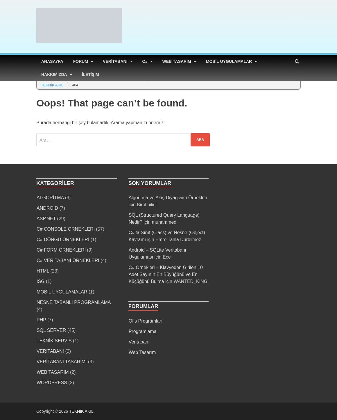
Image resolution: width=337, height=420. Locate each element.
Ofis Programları (145, 320)
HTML (43, 270)
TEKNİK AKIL (81, 411)
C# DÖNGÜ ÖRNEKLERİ (63, 239)
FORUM (80, 61)
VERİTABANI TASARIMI (62, 361)
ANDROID (47, 208)
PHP (41, 319)
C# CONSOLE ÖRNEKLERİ (66, 229)
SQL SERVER (51, 330)
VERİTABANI (115, 61)
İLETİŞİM (90, 74)
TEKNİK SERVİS (54, 340)
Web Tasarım (142, 352)
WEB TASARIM (176, 61)
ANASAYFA (52, 61)
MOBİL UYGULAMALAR (229, 61)
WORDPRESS (52, 382)
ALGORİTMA (50, 197)
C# (145, 61)
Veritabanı (139, 341)
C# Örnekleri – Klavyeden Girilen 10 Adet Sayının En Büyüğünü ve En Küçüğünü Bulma (166, 274)
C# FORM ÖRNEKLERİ (61, 250)
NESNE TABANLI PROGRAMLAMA (74, 302)
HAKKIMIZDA (54, 74)
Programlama (143, 331)
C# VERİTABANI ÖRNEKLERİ (68, 260)
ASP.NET (46, 218)
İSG (41, 281)
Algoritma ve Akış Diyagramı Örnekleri (168, 197)
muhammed (164, 222)
